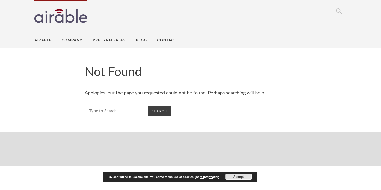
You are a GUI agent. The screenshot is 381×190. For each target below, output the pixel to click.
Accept (238, 177)
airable (42, 40)
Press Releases (109, 40)
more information (207, 176)
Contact (166, 40)
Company (72, 40)
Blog (141, 40)
